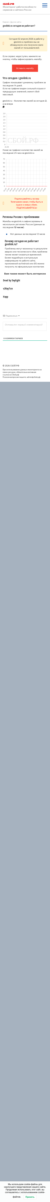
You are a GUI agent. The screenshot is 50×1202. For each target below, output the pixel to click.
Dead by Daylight (11, 280)
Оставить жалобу (25, 68)
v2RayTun (8, 288)
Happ (5, 296)
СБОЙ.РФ (8, 3)
